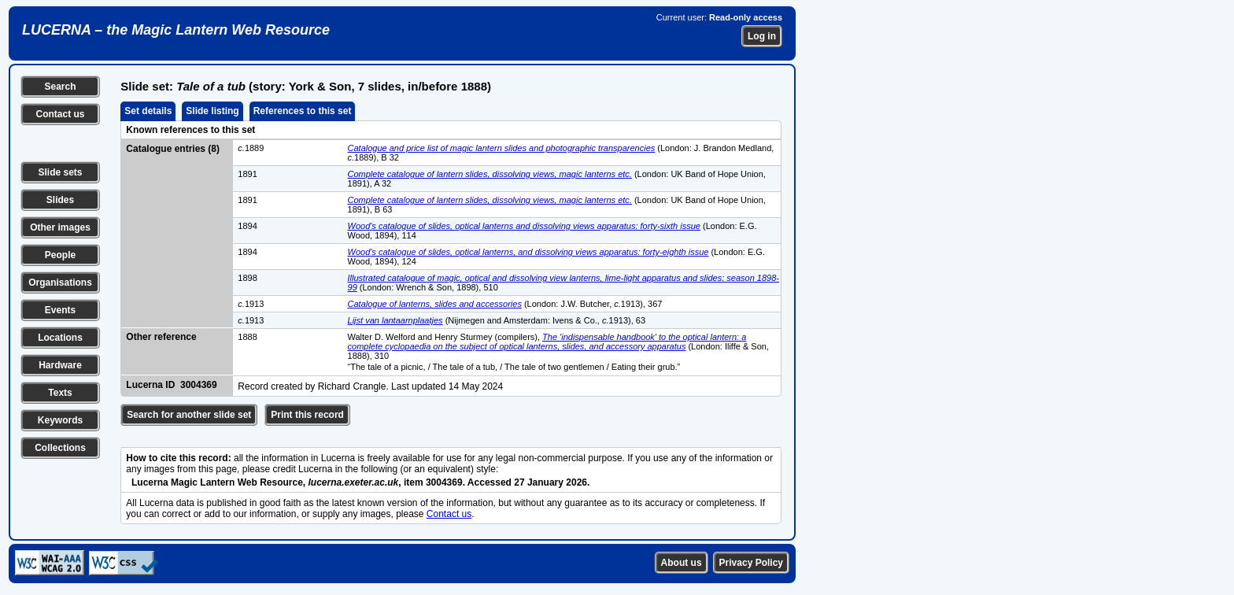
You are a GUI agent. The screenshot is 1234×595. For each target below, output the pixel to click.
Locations (60, 337)
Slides (60, 199)
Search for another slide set (189, 414)
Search (60, 86)
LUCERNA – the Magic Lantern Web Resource (176, 30)
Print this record (307, 414)
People (60, 255)
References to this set (302, 110)
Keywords (60, 420)
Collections (60, 447)
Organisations (60, 282)
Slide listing (212, 110)
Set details (148, 110)
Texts (60, 392)
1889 (251, 148)
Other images (60, 227)
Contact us (59, 114)
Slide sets (60, 172)
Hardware (60, 365)
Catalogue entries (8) (173, 148)
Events (60, 310)
